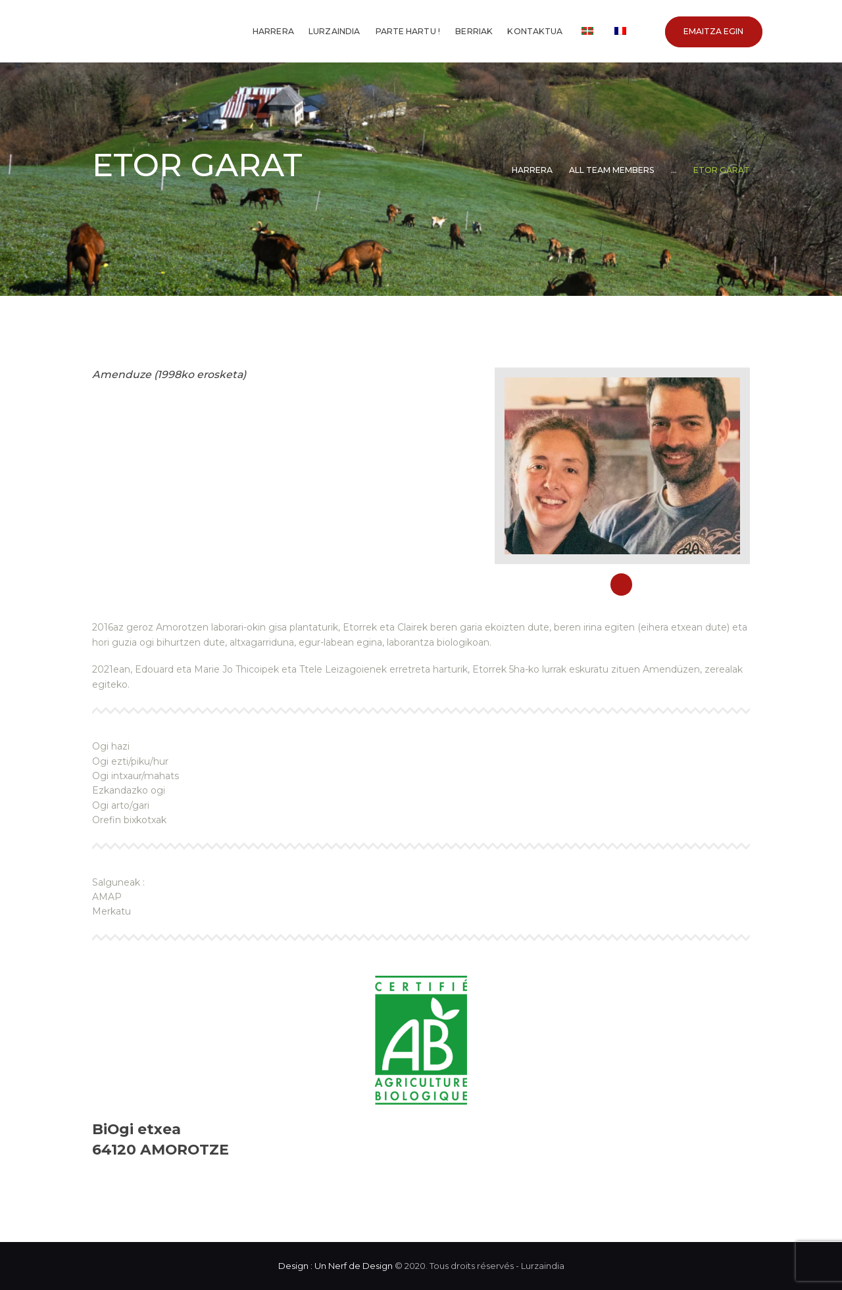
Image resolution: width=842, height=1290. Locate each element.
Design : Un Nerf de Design (335, 1265)
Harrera (532, 170)
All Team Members (612, 170)
